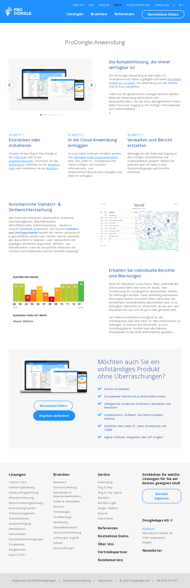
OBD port (20, 157)
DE (181, 5)
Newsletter (152, 550)
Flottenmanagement (22, 513)
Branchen (99, 14)
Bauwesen (59, 482)
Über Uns (78, 5)
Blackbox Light (107, 503)
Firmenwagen (61, 512)
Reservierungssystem (22, 508)
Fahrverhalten (17, 534)
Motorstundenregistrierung (26, 503)
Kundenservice (110, 560)
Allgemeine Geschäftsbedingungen (34, 580)
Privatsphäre (17, 544)
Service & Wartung (65, 487)
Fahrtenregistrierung (22, 487)
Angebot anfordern (54, 416)
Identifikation (17, 529)
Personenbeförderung (67, 532)
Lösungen (74, 14)
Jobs (91, 5)
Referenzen (124, 14)
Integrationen (17, 549)
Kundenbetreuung (138, 5)
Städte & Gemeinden (66, 501)
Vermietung (60, 522)
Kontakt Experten (162, 496)
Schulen (58, 543)
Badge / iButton (108, 508)
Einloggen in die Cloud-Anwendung (96, 157)
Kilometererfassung (21, 497)
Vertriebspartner (112, 552)
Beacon (102, 513)
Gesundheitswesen (65, 527)
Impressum (105, 580)
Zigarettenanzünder (21, 161)
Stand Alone (16, 164)
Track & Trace (18, 482)
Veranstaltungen (63, 548)
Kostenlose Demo (163, 14)
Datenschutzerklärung (77, 580)
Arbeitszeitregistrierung (23, 492)
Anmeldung (162, 5)
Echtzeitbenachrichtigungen (26, 539)
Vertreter (59, 506)
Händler (104, 5)
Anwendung (105, 482)
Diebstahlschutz (19, 518)
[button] (8, 85)
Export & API (17, 555)
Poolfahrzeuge (62, 517)
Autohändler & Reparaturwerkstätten (67, 494)
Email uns (148, 528)
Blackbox (52, 168)
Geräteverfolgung (20, 523)
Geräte (118, 5)
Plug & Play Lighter (110, 492)
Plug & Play (105, 487)
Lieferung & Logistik (66, 537)
